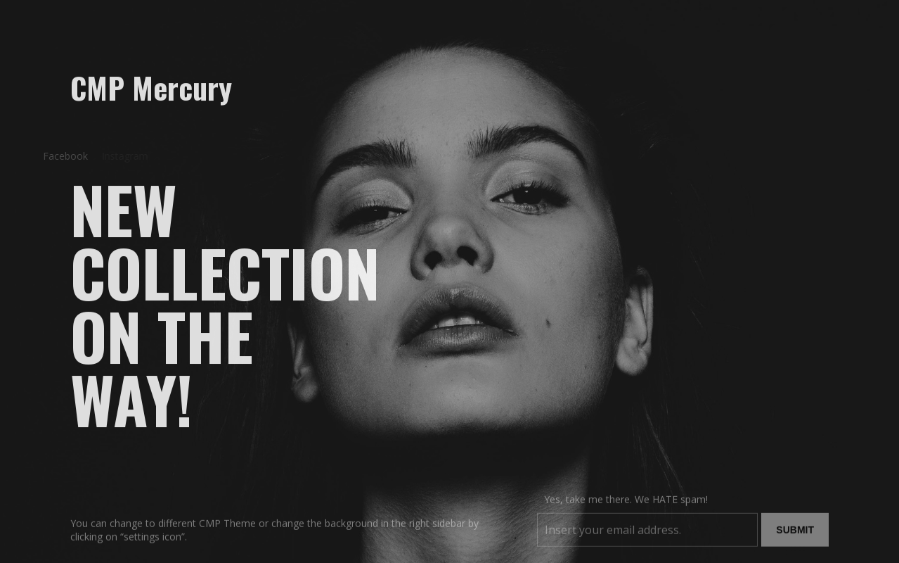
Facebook (61, 156)
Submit (795, 534)
